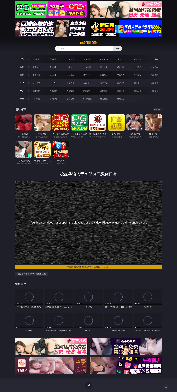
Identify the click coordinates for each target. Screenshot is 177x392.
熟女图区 (137, 83)
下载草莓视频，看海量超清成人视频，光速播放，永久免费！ (114, 267)
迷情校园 (104, 91)
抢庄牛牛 (154, 59)
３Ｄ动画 (87, 67)
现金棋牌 (137, 59)
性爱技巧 (154, 91)
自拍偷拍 (53, 67)
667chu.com (88, 43)
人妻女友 (70, 91)
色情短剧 (120, 98)
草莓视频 (70, 98)
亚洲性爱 (36, 75)
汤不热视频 (87, 98)
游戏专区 (87, 59)
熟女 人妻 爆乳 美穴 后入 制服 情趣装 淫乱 (31, 274)
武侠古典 (87, 91)
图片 (22, 82)
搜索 (118, 48)
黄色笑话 (137, 91)
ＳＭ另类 (154, 67)
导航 (22, 98)
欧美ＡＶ (70, 67)
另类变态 (154, 75)
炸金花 (120, 59)
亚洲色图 (53, 83)
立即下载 (104, 387)
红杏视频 (104, 98)
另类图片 (154, 83)
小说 (22, 90)
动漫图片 (87, 83)
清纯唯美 (120, 83)
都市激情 (36, 91)
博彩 (22, 59)
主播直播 (137, 67)
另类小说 (120, 91)
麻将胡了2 (104, 59)
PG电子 (36, 59)
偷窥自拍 (36, 83)
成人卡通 (70, 75)
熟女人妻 (104, 67)
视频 (22, 67)
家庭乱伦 (53, 91)
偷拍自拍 (53, 75)
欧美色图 (70, 83)
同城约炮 (36, 98)
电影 (22, 75)
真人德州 (53, 59)
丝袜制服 (120, 67)
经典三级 (120, 75)
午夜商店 (53, 98)
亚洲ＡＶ (36, 67)
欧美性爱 (87, 75)
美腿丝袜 (104, 83)
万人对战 (70, 59)
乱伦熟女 (137, 75)
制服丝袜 (104, 75)
